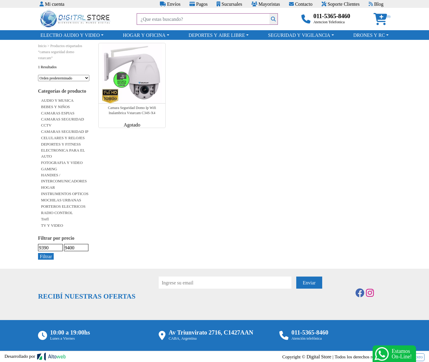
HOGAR (48, 187)
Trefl (45, 219)
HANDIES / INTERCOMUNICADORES (64, 178)
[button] (382, 19)
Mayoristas (265, 4)
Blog (376, 4)
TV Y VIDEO (52, 225)
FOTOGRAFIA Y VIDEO (62, 162)
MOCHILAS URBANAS (61, 200)
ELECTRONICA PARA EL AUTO (63, 153)
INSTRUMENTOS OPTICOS (64, 193)
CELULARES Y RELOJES (63, 137)
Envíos (170, 4)
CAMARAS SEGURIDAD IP (64, 131)
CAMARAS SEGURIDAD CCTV (62, 122)
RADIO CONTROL (57, 212)
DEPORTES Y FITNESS (61, 144)
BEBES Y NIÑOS (55, 106)
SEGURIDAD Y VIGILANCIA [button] (299, 35)
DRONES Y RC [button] (369, 35)
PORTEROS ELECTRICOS (63, 206)
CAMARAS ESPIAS (58, 113)
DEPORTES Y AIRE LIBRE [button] (217, 35)
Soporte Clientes (341, 4)
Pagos (198, 4)
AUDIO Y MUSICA (57, 100)
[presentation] (204, 305)
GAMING (49, 168)
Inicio (42, 45)
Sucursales (229, 4)
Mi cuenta (52, 4)
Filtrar (46, 256)
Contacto (301, 4)
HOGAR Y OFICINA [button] (144, 35)
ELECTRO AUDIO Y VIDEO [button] (70, 35)
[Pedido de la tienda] (63, 78)
